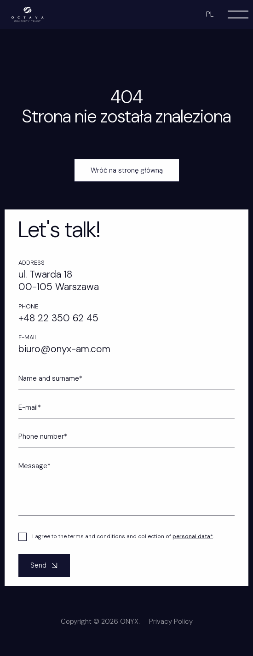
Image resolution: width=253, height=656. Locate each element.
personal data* (192, 544)
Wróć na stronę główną (127, 170)
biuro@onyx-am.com (64, 349)
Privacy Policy (171, 629)
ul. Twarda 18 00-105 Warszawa (58, 280)
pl (210, 14)
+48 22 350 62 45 (58, 318)
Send (45, 574)
